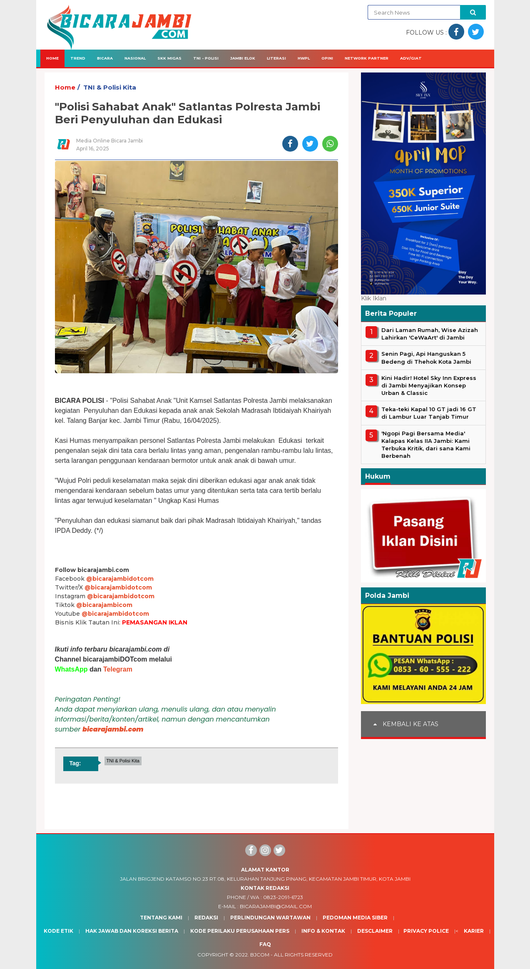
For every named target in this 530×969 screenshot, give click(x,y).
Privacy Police (426, 931)
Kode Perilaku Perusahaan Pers (239, 931)
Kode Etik (58, 931)
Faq (265, 944)
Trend (77, 58)
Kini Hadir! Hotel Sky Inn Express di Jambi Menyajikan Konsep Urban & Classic (428, 385)
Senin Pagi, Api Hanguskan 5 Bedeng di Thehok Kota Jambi (426, 357)
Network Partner (366, 58)
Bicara (105, 58)
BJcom (259, 955)
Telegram (117, 669)
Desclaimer (375, 931)
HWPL (304, 58)
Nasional (135, 58)
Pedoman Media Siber (355, 917)
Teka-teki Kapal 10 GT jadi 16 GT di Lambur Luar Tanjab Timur (428, 413)
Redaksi (206, 917)
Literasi (276, 58)
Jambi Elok (242, 58)
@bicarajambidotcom (120, 578)
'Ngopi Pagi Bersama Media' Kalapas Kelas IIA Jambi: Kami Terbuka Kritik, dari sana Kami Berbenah (425, 445)
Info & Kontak (323, 931)
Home (52, 58)
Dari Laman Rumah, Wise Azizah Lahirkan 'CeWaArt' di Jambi (429, 334)
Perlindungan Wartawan (270, 917)
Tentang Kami (161, 917)
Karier (474, 931)
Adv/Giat (411, 58)
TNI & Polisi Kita (109, 87)
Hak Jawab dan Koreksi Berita (131, 931)
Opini (327, 58)
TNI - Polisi (206, 58)
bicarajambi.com (113, 729)
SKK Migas (169, 58)
